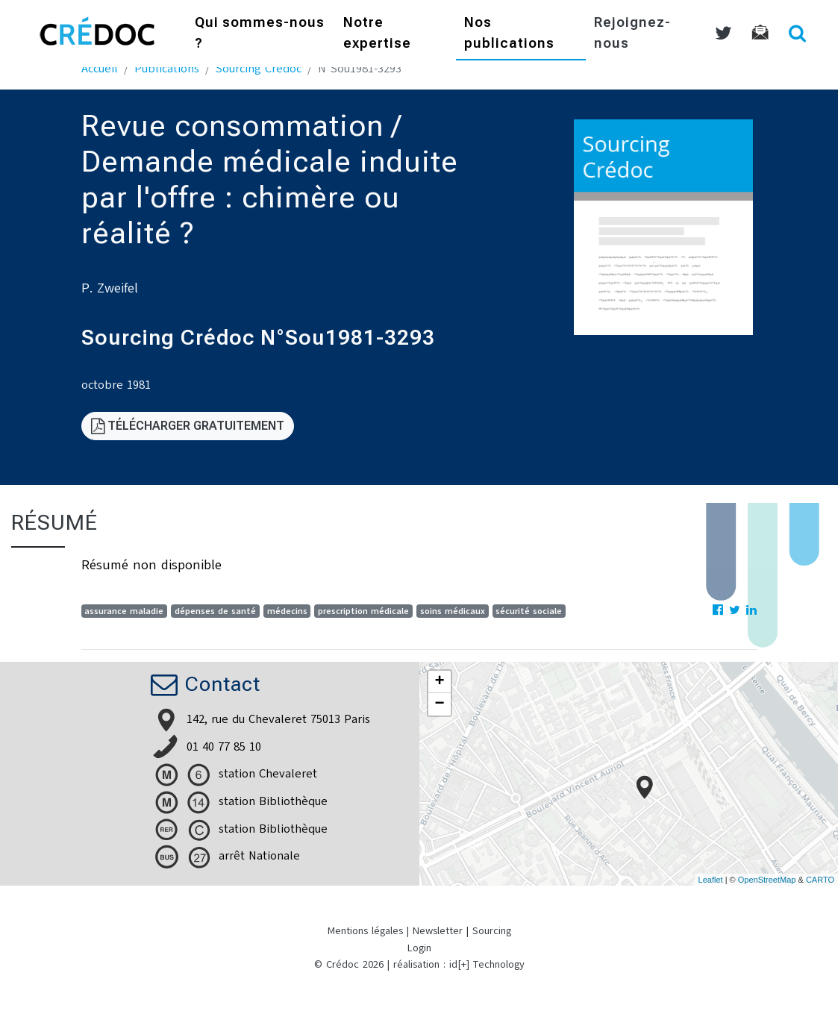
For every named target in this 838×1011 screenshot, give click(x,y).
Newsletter (438, 931)
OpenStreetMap (767, 879)
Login (419, 948)
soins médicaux (452, 611)
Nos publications (509, 34)
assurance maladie (123, 611)
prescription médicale (363, 611)
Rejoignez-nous (632, 34)
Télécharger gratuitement (187, 426)
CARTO (820, 879)
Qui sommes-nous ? (260, 34)
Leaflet (710, 879)
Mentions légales (365, 931)
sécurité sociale (528, 611)
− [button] (439, 704)
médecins (287, 611)
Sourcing (491, 931)
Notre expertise (377, 34)
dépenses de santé (215, 611)
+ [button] (439, 682)
